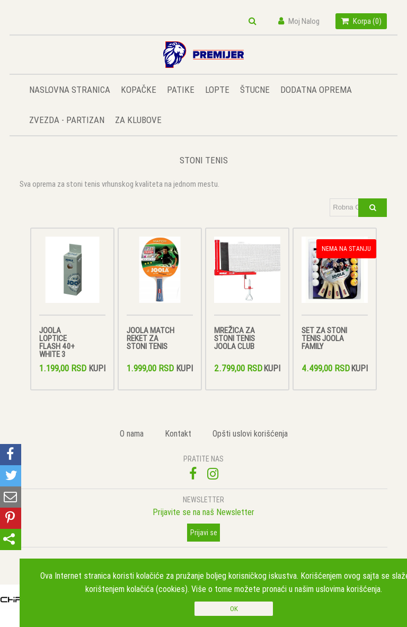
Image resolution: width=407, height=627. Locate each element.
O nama (132, 433)
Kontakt (178, 433)
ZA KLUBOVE (138, 120)
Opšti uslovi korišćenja (250, 433)
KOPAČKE (138, 89)
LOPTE (217, 89)
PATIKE (180, 89)
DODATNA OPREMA (316, 89)
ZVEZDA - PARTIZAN (66, 120)
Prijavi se (203, 532)
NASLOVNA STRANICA (69, 89)
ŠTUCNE (255, 89)
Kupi (97, 368)
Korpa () (361, 21)
